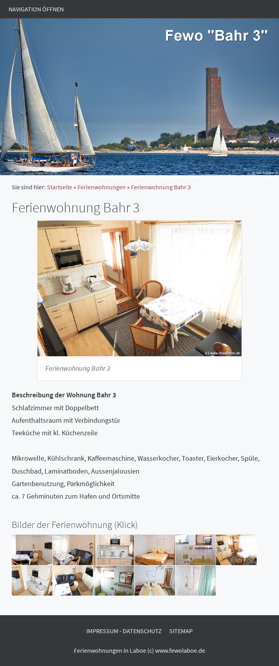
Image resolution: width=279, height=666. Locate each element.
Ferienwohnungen (101, 187)
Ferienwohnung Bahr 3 (161, 187)
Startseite (59, 187)
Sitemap (181, 631)
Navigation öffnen (36, 9)
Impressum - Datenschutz (124, 631)
